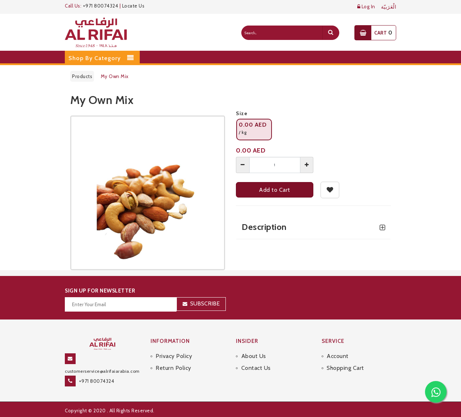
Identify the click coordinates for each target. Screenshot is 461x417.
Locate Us (133, 6)
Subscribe (205, 303)
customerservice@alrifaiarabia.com (102, 371)
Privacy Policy (174, 356)
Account (338, 356)
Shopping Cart (345, 367)
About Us (253, 356)
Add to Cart (274, 189)
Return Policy (173, 367)
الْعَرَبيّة (389, 7)
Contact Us (256, 367)
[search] (330, 33)
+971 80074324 (100, 6)
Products (82, 76)
